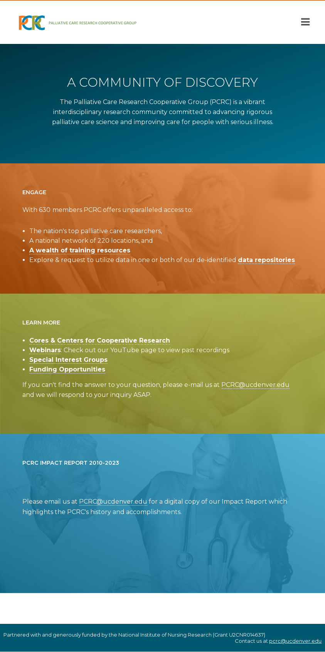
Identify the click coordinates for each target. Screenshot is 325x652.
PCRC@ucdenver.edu (255, 384)
